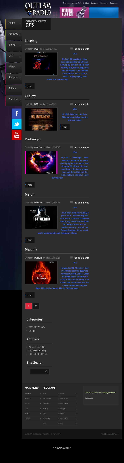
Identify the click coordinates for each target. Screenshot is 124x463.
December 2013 (36, 354)
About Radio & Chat (80, 3)
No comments (81, 49)
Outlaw (30, 96)
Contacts (94, 3)
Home (12, 22)
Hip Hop (45, 408)
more (29, 86)
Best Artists (35, 327)
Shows (12, 44)
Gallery (12, 88)
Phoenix (31, 249)
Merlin (38, 147)
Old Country (46, 418)
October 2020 (36, 350)
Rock (44, 423)
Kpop (44, 413)
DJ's (31, 330)
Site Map (66, 3)
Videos (12, 66)
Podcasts (113, 3)
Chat (11, 55)
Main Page (28, 393)
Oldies (44, 393)
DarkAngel (33, 139)
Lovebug (31, 41)
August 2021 (35, 346)
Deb (36, 49)
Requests (104, 3)
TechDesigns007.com (110, 434)
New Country (47, 398)
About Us (13, 33)
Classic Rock (46, 403)
